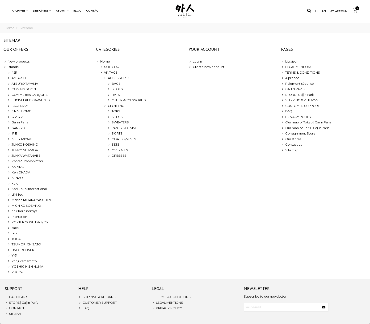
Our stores (291, 139)
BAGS (114, 83)
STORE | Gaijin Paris (297, 95)
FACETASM (18, 106)
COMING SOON (21, 89)
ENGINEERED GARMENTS (28, 100)
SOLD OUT (110, 67)
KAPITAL (15, 166)
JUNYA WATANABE (23, 155)
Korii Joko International (27, 189)
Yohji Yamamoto (22, 261)
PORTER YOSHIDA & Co (27, 222)
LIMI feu (15, 194)
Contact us (291, 144)
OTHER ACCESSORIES (126, 100)
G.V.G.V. (15, 117)
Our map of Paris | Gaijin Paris (305, 128)
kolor (13, 183)
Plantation (17, 217)
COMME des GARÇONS (27, 95)
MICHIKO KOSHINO (24, 205)
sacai (13, 228)
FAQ (286, 111)
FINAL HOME (19, 111)
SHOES (115, 89)
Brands (11, 67)
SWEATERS (118, 122)
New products (16, 61)
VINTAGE (108, 72)
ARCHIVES (18, 10)
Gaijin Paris (17, 122)
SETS (113, 144)
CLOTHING (114, 106)
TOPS (113, 111)
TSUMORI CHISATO (24, 244)
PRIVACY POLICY (296, 117)
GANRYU (16, 128)
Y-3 (12, 255)
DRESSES (116, 155)
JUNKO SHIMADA (22, 150)
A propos (290, 78)
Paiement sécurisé (297, 83)
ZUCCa (15, 272)
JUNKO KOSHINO (22, 144)
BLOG (77, 10)
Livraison (289, 61)
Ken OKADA (18, 172)
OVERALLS (117, 150)
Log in (195, 61)
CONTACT (93, 10)
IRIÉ (12, 133)
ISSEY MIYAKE (20, 139)
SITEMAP (13, 313)
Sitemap (290, 150)
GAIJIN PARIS (293, 89)
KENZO (15, 178)
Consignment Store (298, 133)
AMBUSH (16, 78)
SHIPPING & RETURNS (299, 100)
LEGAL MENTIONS (296, 67)
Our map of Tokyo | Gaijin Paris (306, 122)
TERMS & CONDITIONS (300, 72)
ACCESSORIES (117, 78)
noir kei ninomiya (22, 211)
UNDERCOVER (20, 250)
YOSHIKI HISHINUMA (25, 266)
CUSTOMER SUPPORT (300, 106)
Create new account (206, 67)
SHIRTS (115, 117)
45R (12, 72)
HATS (113, 95)
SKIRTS (114, 133)
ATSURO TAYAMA (22, 83)
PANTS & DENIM (121, 128)
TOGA (14, 239)
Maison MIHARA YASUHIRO (30, 200)
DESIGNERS (40, 10)
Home (103, 61)
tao (12, 233)
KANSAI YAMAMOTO (25, 161)
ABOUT (61, 10)
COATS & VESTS (121, 139)
